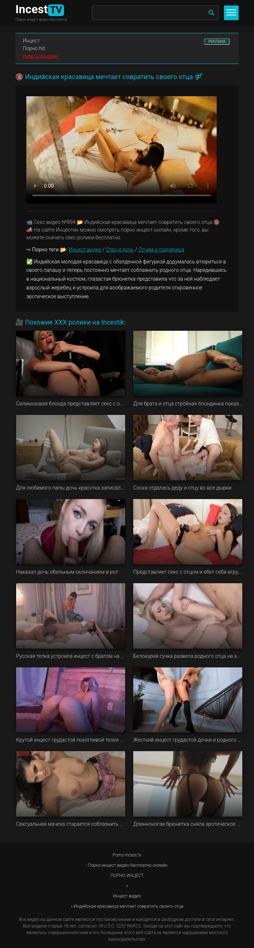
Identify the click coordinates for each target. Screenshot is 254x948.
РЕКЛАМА (216, 42)
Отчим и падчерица (161, 249)
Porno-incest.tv (127, 855)
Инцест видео (85, 249)
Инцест (31, 41)
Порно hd (34, 48)
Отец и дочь (120, 249)
